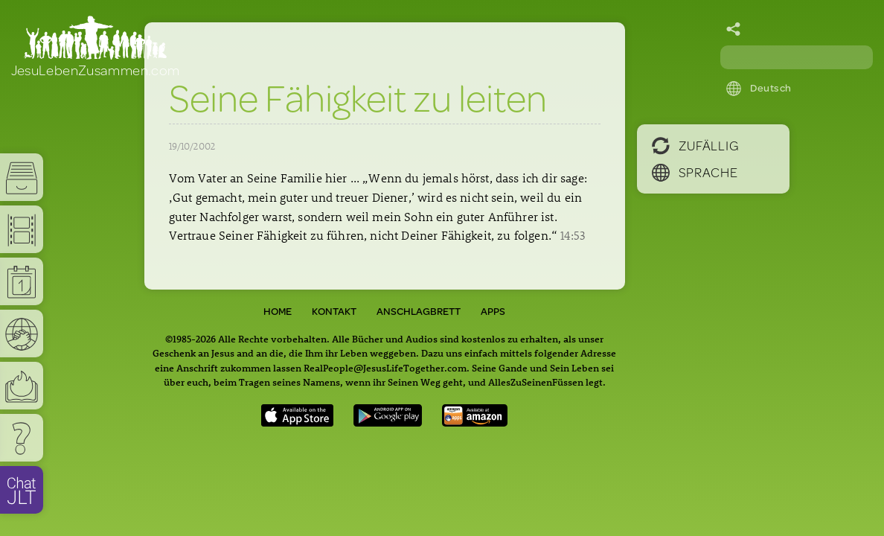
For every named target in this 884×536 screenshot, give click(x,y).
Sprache (695, 172)
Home (277, 311)
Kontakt (334, 311)
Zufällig (695, 145)
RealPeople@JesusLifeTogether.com (385, 367)
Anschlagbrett (419, 311)
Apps (493, 311)
